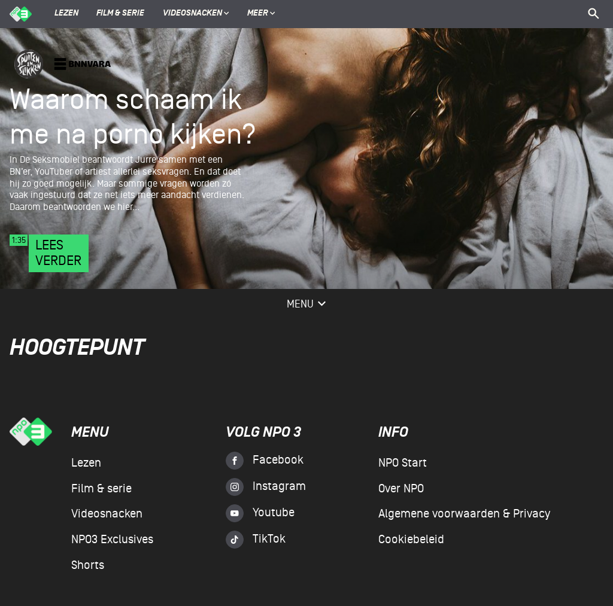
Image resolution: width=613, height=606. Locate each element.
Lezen (66, 14)
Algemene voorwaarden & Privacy (464, 513)
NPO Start (402, 463)
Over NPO (401, 488)
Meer (261, 14)
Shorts (87, 565)
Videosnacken (192, 14)
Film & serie (120, 14)
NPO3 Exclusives (112, 539)
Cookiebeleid (411, 539)
